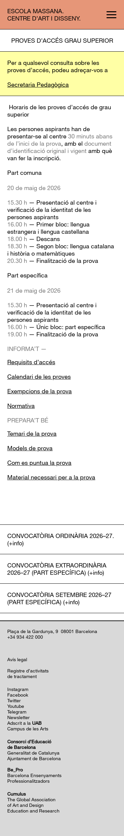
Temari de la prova (32, 433)
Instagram (17, 689)
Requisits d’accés (31, 362)
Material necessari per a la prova (51, 477)
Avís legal (17, 659)
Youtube (15, 706)
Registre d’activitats (28, 670)
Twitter (14, 700)
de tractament (22, 676)
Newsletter (18, 717)
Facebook (17, 695)
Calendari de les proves (39, 376)
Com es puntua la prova (39, 462)
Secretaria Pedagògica (38, 84)
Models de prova (30, 448)
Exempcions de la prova (39, 391)
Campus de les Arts (27, 728)
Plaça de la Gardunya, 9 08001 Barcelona (52, 631)
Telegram (16, 711)
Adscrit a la (24, 723)
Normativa (21, 405)
